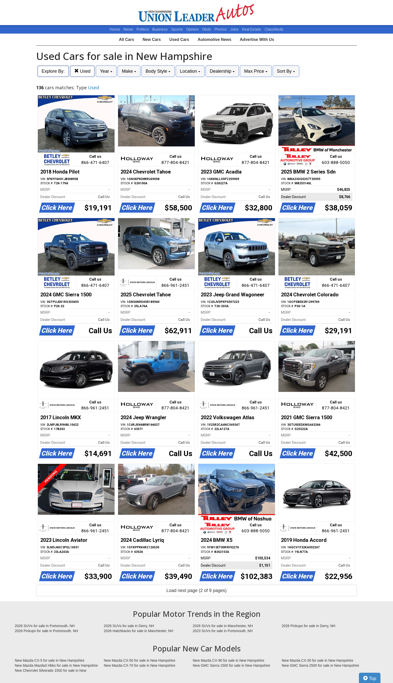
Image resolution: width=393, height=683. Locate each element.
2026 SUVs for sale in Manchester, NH (223, 626)
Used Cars (179, 39)
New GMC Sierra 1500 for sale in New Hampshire (231, 665)
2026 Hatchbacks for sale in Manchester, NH (138, 631)
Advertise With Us (257, 39)
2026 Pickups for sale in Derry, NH (308, 626)
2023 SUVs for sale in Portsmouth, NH (223, 631)
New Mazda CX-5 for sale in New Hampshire (49, 660)
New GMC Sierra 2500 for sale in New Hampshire (320, 665)
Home (115, 29)
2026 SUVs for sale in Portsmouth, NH (45, 626)
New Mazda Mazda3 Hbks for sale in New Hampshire (56, 665)
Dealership (222, 71)
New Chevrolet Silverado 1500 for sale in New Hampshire (50, 670)
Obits (207, 29)
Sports (177, 29)
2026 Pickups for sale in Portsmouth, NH (46, 631)
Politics (143, 29)
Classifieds (274, 29)
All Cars (126, 39)
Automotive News (214, 39)
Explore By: (53, 71)
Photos (221, 29)
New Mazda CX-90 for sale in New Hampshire (228, 660)
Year (106, 71)
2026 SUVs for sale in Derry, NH (129, 626)
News (128, 29)
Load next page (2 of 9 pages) (196, 590)
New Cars (152, 39)
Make (129, 71)
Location (190, 71)
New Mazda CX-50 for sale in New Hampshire (139, 660)
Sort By (286, 71)
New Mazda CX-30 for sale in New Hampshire (317, 660)
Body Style (158, 71)
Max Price (255, 71)
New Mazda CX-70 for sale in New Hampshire (139, 665)
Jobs (235, 29)
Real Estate (252, 29)
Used (82, 71)
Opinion (193, 29)
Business (160, 29)
